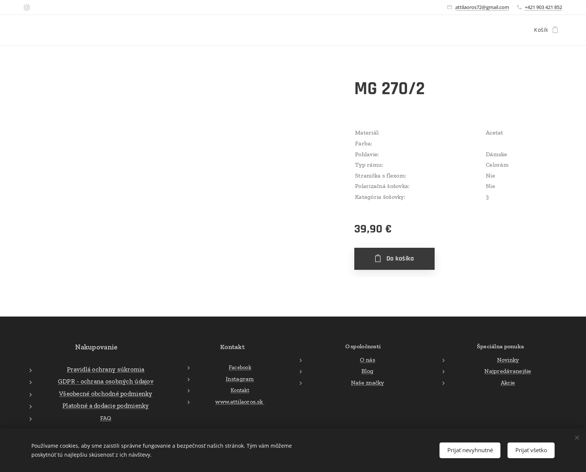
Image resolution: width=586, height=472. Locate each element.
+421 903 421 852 (543, 7)
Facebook (240, 367)
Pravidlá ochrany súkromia (106, 369)
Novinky (508, 359)
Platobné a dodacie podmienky (105, 405)
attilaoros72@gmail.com (482, 7)
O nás (367, 359)
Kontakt (240, 390)
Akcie (508, 382)
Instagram (240, 378)
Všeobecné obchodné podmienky (105, 393)
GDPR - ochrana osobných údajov (106, 381)
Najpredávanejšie (507, 370)
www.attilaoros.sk (239, 401)
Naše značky (367, 382)
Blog (367, 370)
